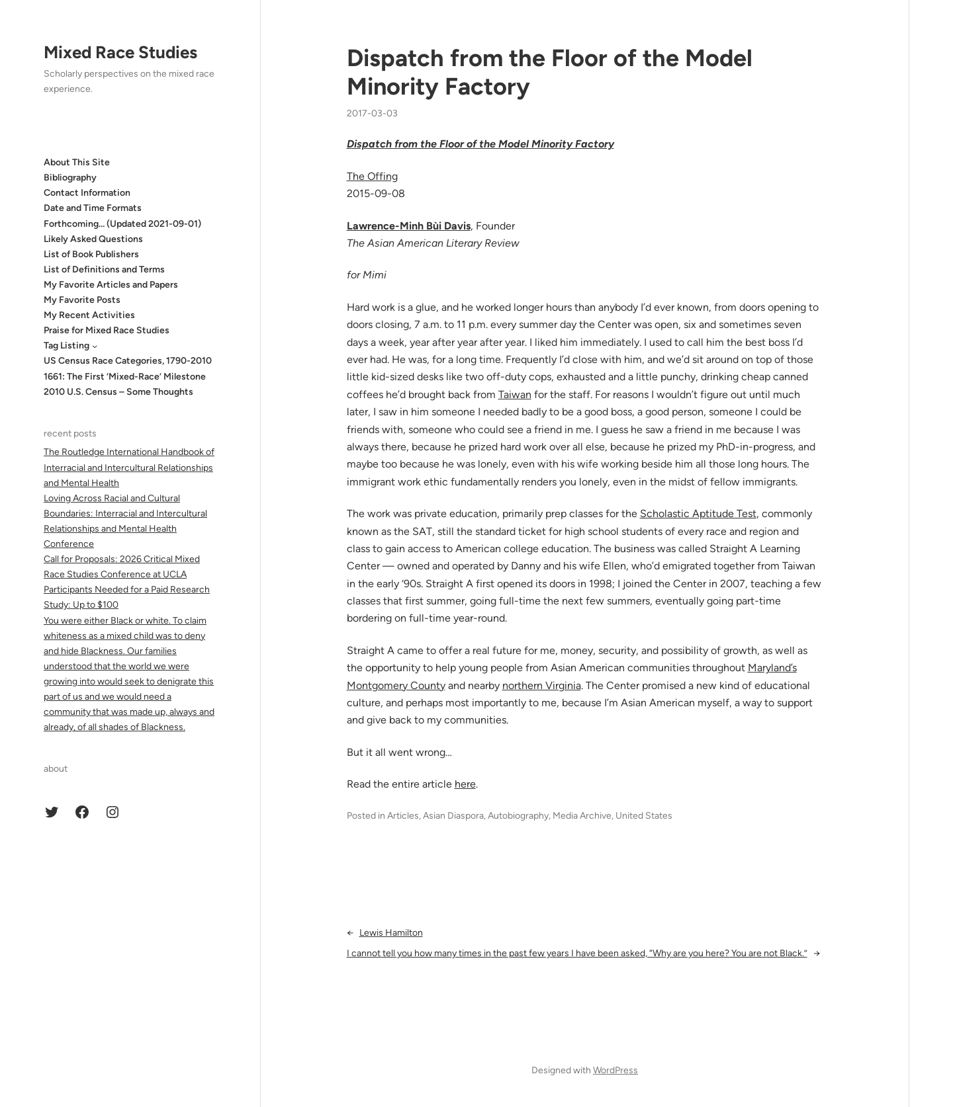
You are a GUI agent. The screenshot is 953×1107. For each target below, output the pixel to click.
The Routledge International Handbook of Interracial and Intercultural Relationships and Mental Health (129, 467)
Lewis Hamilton (391, 932)
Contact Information (87, 192)
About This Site (77, 162)
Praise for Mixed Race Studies (106, 330)
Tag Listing (66, 345)
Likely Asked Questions (93, 239)
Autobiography (518, 815)
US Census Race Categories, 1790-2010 (128, 360)
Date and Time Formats (93, 208)
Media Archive (582, 815)
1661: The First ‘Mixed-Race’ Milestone (125, 376)
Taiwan (514, 394)
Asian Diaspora (453, 815)
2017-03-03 (372, 113)
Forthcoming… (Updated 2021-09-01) (122, 223)
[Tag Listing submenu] (94, 345)
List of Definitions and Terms (104, 269)
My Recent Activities (89, 315)
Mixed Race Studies (120, 52)
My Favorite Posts (82, 300)
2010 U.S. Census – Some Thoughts (118, 391)
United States (643, 815)
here (465, 784)
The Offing (372, 176)
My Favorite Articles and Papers (111, 284)
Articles (403, 815)
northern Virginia (541, 685)
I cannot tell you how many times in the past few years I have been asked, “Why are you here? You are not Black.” (577, 953)
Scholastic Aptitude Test (698, 513)
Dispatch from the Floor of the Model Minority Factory (549, 72)
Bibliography (70, 177)
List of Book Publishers (91, 254)
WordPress (615, 1070)
